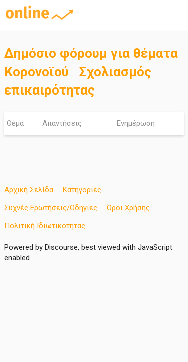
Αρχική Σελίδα (28, 189)
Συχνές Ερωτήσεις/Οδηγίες (50, 207)
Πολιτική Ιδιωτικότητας (44, 225)
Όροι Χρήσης (128, 207)
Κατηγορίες (82, 189)
